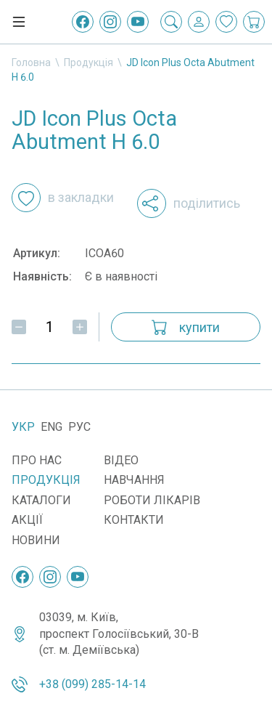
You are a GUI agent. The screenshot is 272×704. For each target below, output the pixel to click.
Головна (31, 62)
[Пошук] (171, 22)
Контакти (134, 520)
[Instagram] (110, 22)
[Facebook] (83, 22)
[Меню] (18, 21)
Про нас (37, 460)
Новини (36, 540)
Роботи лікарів (152, 500)
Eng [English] (51, 427)
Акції (27, 520)
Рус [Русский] (79, 427)
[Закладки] (226, 22)
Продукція (88, 62)
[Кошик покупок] (254, 22)
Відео (121, 460)
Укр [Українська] (23, 427)
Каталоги (41, 500)
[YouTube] (138, 22)
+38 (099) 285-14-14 (92, 684)
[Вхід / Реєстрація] (199, 22)
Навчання (134, 480)
